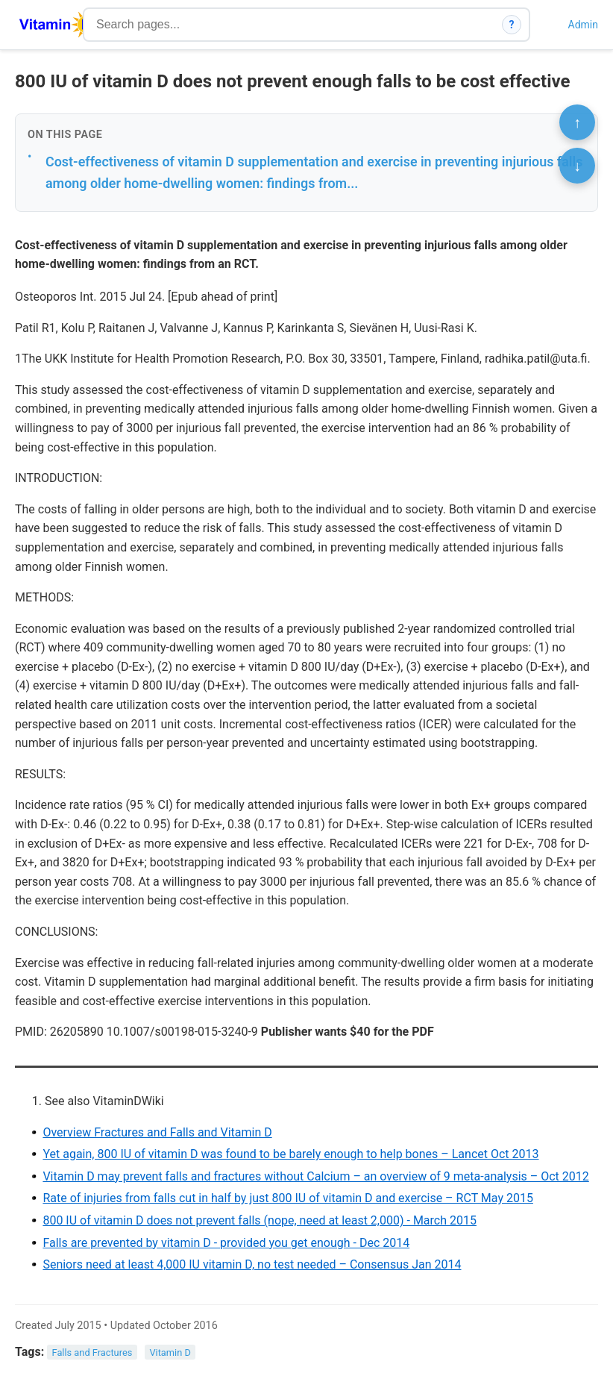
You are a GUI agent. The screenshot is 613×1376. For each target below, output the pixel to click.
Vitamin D (169, 1352)
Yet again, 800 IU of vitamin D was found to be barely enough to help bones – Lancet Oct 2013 (290, 1154)
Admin (583, 25)
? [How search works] (512, 25)
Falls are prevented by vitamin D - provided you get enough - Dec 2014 (226, 1243)
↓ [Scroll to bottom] (577, 165)
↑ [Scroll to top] (577, 122)
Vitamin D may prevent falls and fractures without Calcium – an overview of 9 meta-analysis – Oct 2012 (315, 1176)
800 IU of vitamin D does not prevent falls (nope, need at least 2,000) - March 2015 (260, 1220)
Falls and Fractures (92, 1352)
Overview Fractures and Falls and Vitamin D (157, 1132)
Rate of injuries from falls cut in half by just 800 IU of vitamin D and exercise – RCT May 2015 (288, 1198)
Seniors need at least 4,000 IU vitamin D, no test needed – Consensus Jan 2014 (252, 1264)
